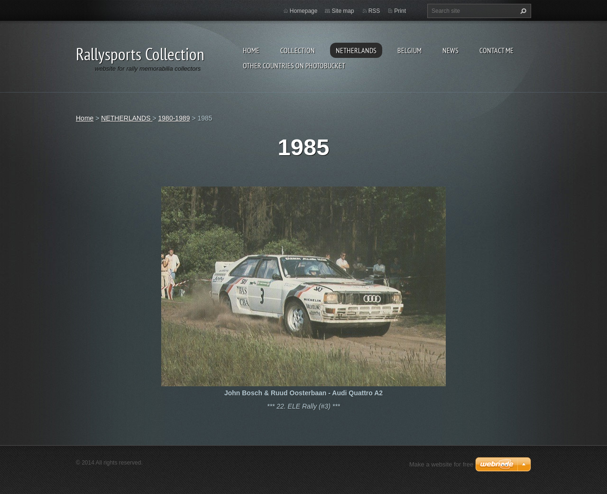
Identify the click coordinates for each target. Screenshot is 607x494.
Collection (297, 50)
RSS (374, 11)
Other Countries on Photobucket (294, 65)
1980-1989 (174, 118)
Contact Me (496, 50)
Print (400, 11)
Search (522, 11)
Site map (342, 11)
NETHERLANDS (356, 50)
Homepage (304, 11)
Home (251, 50)
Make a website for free (441, 464)
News (450, 50)
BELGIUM (409, 50)
